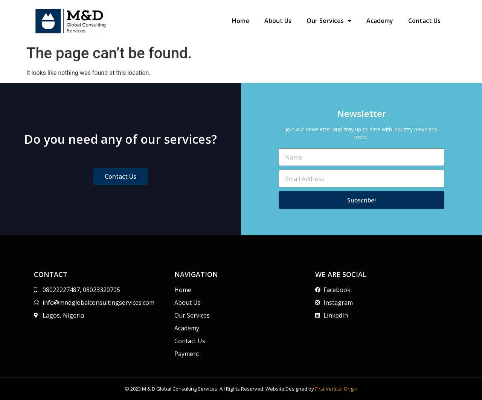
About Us (277, 21)
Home (240, 21)
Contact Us (424, 21)
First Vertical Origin (336, 388)
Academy (379, 21)
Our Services (329, 20)
